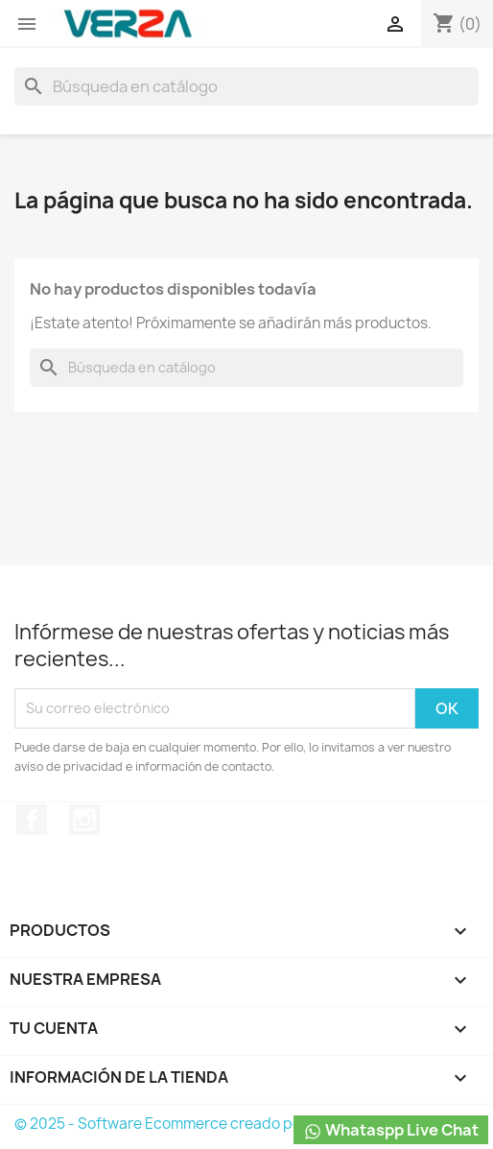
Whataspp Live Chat (391, 1130)
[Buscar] (246, 86)
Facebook (31, 819)
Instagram (84, 819)
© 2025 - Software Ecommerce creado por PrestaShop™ (209, 1123)
